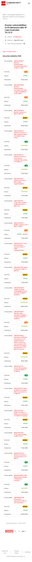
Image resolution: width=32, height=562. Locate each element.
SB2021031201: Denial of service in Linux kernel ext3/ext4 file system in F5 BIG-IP (20, 158)
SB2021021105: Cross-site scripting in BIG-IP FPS (20, 434)
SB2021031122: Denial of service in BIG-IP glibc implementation (20, 181)
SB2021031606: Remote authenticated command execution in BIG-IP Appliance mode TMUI (20, 89)
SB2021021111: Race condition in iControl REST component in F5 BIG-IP (20, 391)
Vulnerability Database (14, 15)
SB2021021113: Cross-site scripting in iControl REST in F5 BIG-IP (20, 368)
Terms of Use (5, 552)
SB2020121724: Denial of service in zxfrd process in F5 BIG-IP (20, 455)
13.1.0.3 (5, 19)
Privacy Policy (16, 552)
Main (4, 15)
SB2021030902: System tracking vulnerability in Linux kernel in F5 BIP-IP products (20, 291)
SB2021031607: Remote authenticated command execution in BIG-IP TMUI (20, 64)
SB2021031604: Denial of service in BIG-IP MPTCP (20, 112)
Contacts (28, 552)
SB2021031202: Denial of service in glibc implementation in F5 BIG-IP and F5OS (20, 134)
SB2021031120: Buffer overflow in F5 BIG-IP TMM (20, 224)
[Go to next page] (24, 531)
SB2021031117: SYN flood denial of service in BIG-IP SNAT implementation (20, 247)
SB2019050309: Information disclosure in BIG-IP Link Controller (20, 500)
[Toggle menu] (29, 3)
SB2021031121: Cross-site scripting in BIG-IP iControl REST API (20, 203)
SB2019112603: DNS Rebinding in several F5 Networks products (20, 478)
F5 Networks (17, 37)
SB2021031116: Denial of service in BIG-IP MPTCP (21, 269)
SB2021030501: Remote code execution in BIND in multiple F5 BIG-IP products (20, 315)
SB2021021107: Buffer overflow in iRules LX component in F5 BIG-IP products (21, 413)
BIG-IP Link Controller (17, 17)
